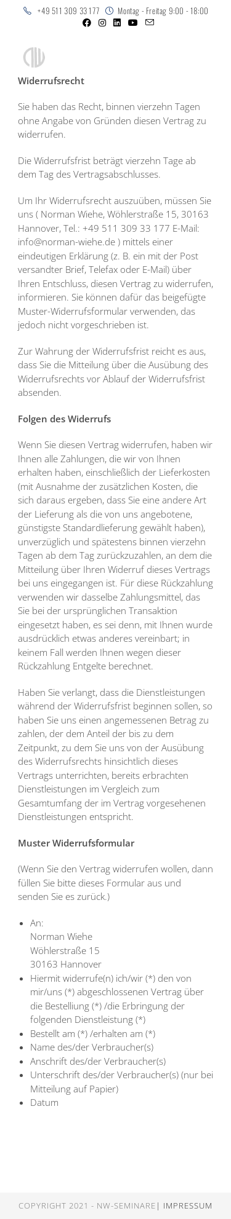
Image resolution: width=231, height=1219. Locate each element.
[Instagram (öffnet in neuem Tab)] (102, 22)
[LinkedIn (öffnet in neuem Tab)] (117, 22)
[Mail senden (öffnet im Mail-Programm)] (148, 22)
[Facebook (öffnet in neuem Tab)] (87, 22)
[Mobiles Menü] (174, 57)
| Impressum (184, 1205)
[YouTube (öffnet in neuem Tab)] (133, 22)
